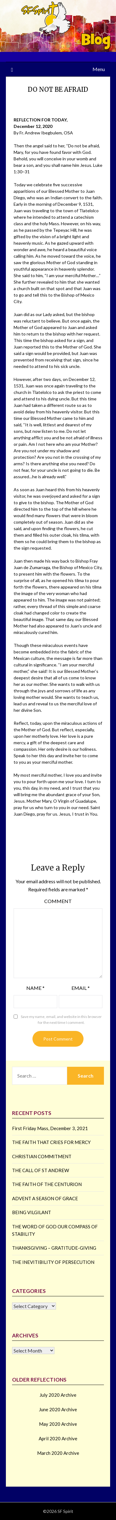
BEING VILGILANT (31, 1212)
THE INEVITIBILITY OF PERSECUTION (53, 1262)
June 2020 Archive (58, 1409)
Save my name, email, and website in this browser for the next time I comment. (61, 1019)
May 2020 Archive (58, 1424)
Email (80, 988)
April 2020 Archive (58, 1438)
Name (35, 988)
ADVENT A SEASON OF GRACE (45, 1198)
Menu (98, 69)
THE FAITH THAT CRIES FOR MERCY (51, 1142)
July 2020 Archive (58, 1395)
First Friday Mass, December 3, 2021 (50, 1128)
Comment (58, 901)
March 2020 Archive (58, 1453)
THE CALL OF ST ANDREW (40, 1170)
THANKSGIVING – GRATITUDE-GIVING (54, 1248)
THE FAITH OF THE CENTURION (47, 1184)
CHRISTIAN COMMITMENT (41, 1156)
